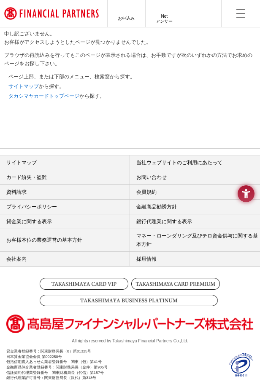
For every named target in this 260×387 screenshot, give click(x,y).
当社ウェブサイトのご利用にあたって (179, 162)
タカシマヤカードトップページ (43, 96)
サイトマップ (23, 86)
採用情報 (146, 259)
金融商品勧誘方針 (156, 207)
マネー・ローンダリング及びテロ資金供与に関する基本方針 (197, 240)
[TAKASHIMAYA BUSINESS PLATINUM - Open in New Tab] (130, 300)
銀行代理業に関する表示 (164, 221)
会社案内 (16, 259)
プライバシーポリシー (31, 207)
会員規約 (146, 192)
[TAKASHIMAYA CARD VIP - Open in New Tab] (84, 284)
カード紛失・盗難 (26, 177)
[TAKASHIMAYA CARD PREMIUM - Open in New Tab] (175, 284)
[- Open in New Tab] (241, 373)
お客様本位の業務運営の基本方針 (44, 240)
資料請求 (16, 192)
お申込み (126, 18)
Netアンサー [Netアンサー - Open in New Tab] (164, 19)
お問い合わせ (151, 177)
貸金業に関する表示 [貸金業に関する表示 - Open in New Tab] (29, 221)
